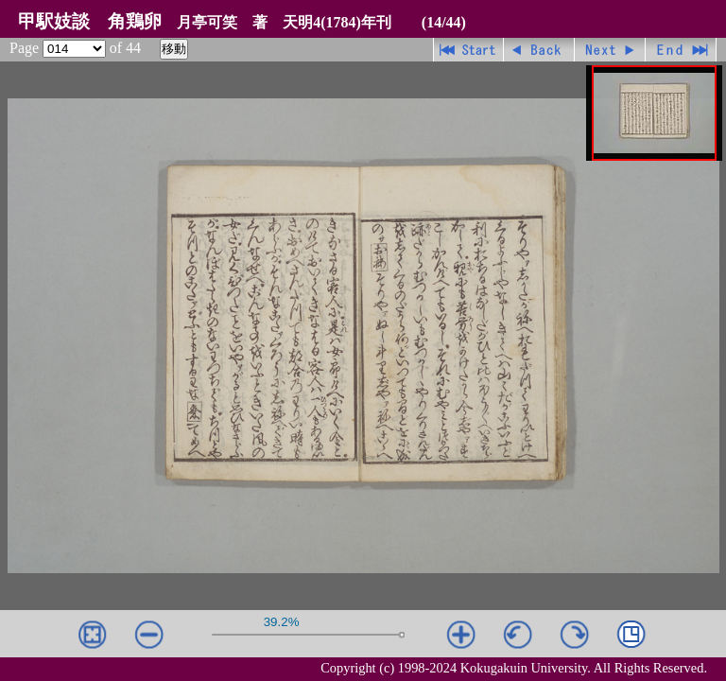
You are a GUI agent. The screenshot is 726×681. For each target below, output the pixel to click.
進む (610, 49)
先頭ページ (468, 49)
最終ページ (681, 49)
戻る (539, 49)
